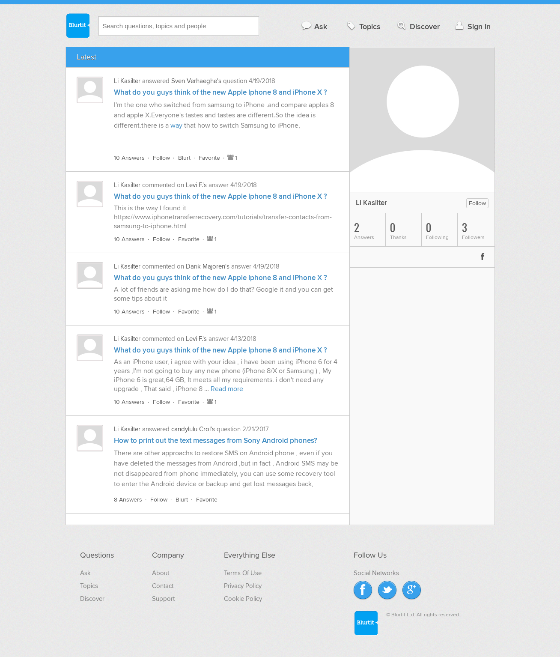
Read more (227, 389)
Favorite (209, 157)
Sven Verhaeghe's (196, 81)
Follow (161, 157)
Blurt (184, 157)
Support (163, 599)
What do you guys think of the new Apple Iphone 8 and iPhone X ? (220, 92)
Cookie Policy (243, 599)
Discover (418, 26)
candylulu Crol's (193, 429)
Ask (314, 26)
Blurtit (77, 25)
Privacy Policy (243, 586)
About (160, 573)
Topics (363, 26)
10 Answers (129, 157)
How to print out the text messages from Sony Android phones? (215, 440)
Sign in (472, 26)
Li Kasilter (127, 81)
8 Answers (128, 499)
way (176, 125)
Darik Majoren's (207, 266)
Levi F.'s (196, 185)
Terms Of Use (243, 573)
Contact (162, 586)
